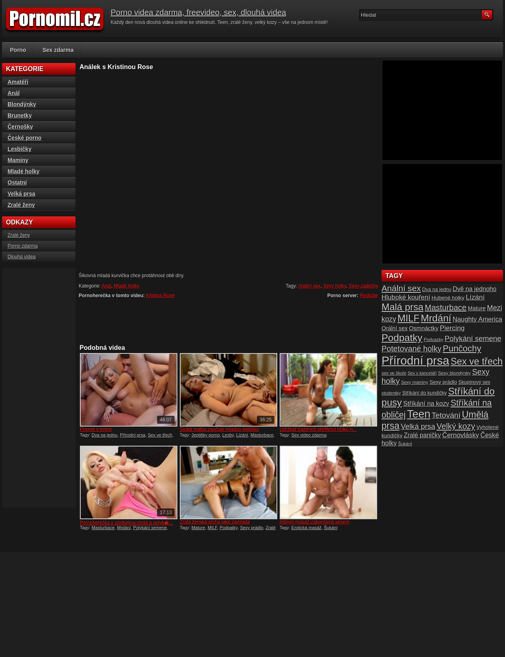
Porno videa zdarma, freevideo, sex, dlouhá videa (198, 12)
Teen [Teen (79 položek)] (418, 414)
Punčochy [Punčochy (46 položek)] (462, 348)
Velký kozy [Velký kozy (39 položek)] (456, 426)
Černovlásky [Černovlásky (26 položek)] (460, 435)
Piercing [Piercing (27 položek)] (452, 328)
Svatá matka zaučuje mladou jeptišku (219, 429)
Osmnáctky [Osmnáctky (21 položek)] (424, 328)
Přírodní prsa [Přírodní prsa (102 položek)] (415, 360)
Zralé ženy (21, 205)
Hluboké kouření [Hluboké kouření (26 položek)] (406, 297)
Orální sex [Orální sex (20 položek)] (395, 328)
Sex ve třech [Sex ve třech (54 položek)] (477, 361)
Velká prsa (21, 194)
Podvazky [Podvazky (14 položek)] (433, 339)
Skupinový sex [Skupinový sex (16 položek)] (474, 382)
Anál (106, 286)
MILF (212, 527)
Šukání (331, 527)
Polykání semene (150, 527)
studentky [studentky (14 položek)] (391, 393)
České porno (25, 138)
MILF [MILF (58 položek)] (409, 318)
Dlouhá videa (22, 257)
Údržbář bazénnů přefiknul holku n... (318, 429)
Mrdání (124, 527)
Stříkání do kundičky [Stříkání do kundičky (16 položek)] (424, 393)
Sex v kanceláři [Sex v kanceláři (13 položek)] (422, 373)
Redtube (369, 295)
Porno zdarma (23, 246)
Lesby (228, 435)
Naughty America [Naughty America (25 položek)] (477, 319)
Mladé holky (126, 286)
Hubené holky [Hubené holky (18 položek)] (447, 298)
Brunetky (20, 115)
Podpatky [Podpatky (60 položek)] (402, 337)
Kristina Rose (160, 295)
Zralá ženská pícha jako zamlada (215, 522)
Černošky (20, 126)
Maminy (18, 160)
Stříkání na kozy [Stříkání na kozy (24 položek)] (426, 403)
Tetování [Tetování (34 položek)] (446, 415)
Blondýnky (22, 104)
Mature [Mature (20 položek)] (477, 308)
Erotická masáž (306, 527)
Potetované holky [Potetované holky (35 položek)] (411, 348)
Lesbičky (20, 149)
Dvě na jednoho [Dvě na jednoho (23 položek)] (475, 289)
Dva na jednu (104, 435)
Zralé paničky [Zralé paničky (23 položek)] (422, 435)
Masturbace (262, 435)
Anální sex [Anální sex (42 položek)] (401, 288)
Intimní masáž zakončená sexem (315, 522)
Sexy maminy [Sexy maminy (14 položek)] (414, 382)
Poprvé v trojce (96, 429)
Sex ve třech (160, 435)
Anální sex (309, 286)
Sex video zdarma (308, 435)
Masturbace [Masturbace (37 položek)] (446, 307)
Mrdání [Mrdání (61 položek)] (436, 318)
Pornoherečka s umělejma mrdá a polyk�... (126, 523)
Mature (198, 527)
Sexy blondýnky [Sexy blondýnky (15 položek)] (454, 372)
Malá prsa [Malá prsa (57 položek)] (402, 307)
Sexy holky (334, 286)
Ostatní (17, 182)
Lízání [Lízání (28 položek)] (475, 297)
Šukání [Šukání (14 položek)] (405, 443)
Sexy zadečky (363, 286)
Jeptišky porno (205, 435)
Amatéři (18, 82)
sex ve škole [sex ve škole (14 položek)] (394, 373)
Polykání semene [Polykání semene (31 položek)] (473, 338)
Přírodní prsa (132, 435)
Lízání (242, 435)
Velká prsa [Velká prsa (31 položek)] (418, 426)
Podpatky (229, 527)
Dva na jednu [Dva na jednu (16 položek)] (436, 289)
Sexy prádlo (251, 527)
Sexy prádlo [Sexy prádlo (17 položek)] (443, 382)
